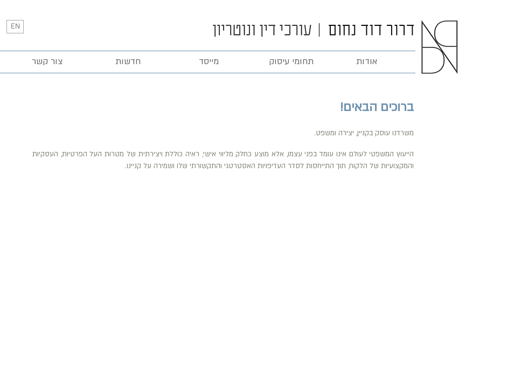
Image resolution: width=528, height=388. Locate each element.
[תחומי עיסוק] (291, 62)
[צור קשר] (46, 62)
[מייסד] (208, 62)
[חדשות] (127, 62)
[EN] (15, 26)
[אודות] (366, 62)
